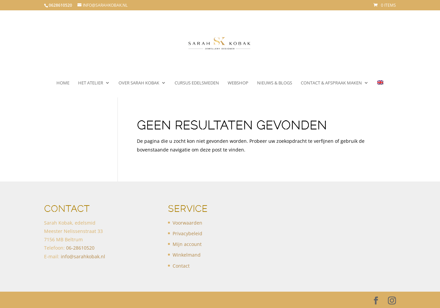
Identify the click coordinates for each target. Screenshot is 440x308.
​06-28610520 (80, 248)
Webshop (238, 83)
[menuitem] (380, 88)
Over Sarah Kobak (139, 83)
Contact (181, 266)
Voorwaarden (187, 223)
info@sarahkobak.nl (83, 256)
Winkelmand (187, 255)
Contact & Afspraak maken (331, 83)
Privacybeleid (187, 233)
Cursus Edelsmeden (197, 83)
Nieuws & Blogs (274, 83)
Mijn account (187, 244)
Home (62, 83)
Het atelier (90, 83)
